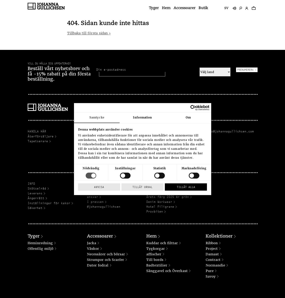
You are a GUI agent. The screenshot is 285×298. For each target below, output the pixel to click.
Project (212, 248)
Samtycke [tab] (96, 117)
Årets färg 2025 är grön (167, 197)
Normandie (215, 265)
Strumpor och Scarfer (105, 260)
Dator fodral (97, 265)
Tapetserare (38, 141)
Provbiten (154, 211)
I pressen (95, 202)
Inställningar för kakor (49, 203)
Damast (212, 254)
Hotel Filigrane (160, 207)
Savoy (211, 276)
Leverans (35, 193)
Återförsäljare (41, 136)
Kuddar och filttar (162, 243)
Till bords (154, 260)
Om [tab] (188, 117)
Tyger (154, 8)
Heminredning (40, 243)
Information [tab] (142, 117)
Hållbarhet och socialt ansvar (107, 195)
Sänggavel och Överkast (167, 271)
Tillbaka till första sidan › (89, 33)
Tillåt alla (186, 187)
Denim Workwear (159, 202)
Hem (166, 8)
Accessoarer (185, 8)
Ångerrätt (36, 198)
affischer (153, 254)
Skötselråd (37, 188)
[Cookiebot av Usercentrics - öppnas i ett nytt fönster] (193, 107)
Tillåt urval (142, 187)
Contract (213, 260)
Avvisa (99, 187)
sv (226, 8)
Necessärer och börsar (106, 254)
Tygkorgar (155, 248)
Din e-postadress (111, 70)
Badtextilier (156, 265)
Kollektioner (219, 236)
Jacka (91, 243)
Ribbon (212, 243)
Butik (203, 8)
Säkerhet (35, 208)
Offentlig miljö (40, 248)
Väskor (93, 248)
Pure (210, 271)
